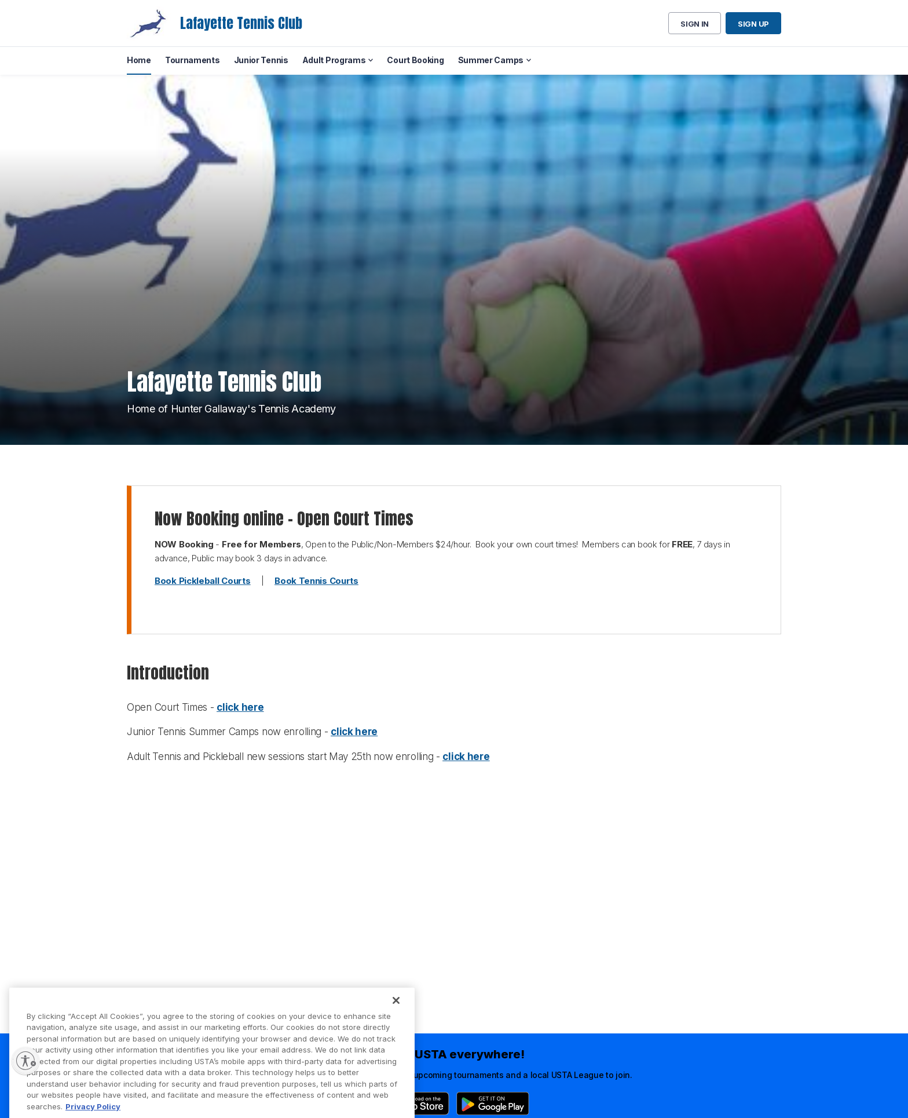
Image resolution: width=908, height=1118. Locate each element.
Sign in (694, 23)
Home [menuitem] (139, 60)
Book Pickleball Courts (202, 580)
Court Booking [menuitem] (415, 60)
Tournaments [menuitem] (192, 60)
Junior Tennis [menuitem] (261, 60)
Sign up (753, 23)
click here (240, 707)
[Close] (396, 1013)
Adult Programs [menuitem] (334, 60)
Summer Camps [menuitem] (490, 60)
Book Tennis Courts (316, 580)
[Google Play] (492, 1103)
